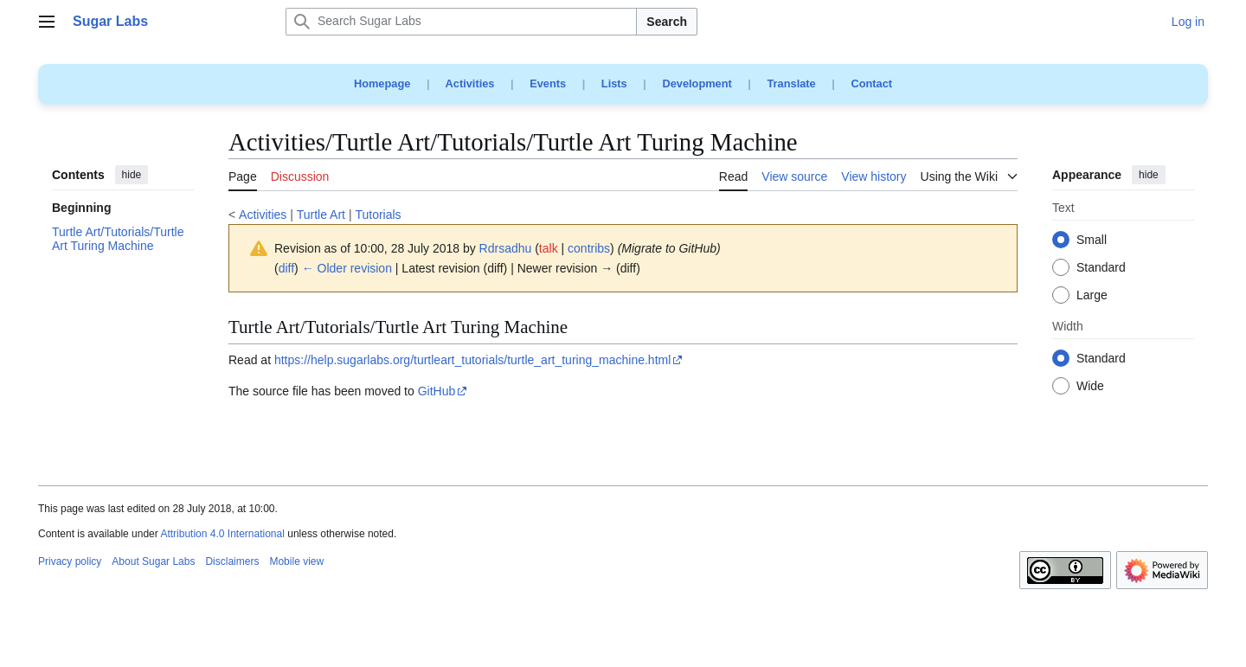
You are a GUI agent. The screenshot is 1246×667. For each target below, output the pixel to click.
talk (548, 248)
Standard (1101, 268)
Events (548, 83)
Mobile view (296, 561)
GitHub (437, 391)
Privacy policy (69, 561)
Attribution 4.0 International (222, 534)
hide (132, 175)
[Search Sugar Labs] (461, 21)
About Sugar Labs (153, 561)
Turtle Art (321, 214)
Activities (470, 83)
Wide (1090, 387)
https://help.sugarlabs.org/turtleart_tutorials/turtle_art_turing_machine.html (472, 360)
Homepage (382, 83)
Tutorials (378, 214)
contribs (589, 248)
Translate (792, 83)
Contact (871, 83)
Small (1091, 240)
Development (696, 83)
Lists (614, 83)
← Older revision (347, 268)
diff (286, 268)
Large (1092, 296)
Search (666, 22)
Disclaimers (232, 561)
